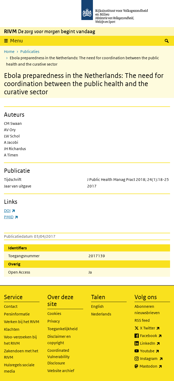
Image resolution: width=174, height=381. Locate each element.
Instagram (155, 358)
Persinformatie (17, 313)
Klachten (11, 329)
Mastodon (155, 366)
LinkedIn (155, 343)
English (97, 306)
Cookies (54, 313)
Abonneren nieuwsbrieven (147, 309)
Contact (10, 306)
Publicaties (29, 51)
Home (9, 51)
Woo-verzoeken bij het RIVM (20, 340)
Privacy (53, 321)
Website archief (60, 370)
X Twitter (155, 328)
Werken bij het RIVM (21, 321)
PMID (11, 216)
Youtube (155, 351)
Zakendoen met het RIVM (21, 354)
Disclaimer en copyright (59, 339)
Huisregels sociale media (19, 368)
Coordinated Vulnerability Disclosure (58, 356)
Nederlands (101, 313)
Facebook (155, 336)
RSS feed (142, 320)
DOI (9, 210)
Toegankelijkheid (62, 328)
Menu (16, 41)
